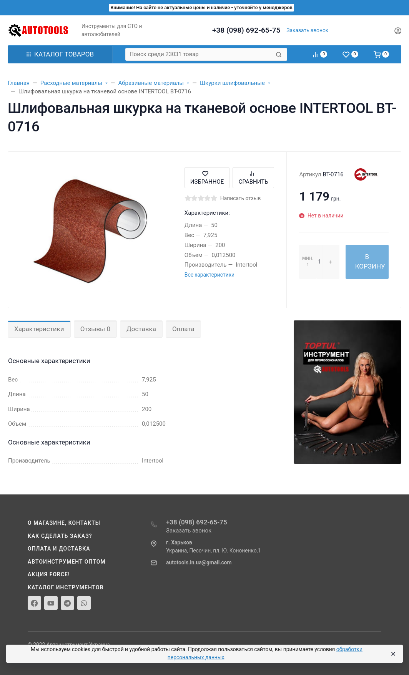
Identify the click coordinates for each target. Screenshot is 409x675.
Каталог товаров (60, 54)
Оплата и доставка (59, 549)
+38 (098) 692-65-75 (246, 30)
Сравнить (253, 178)
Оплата (183, 329)
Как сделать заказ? (60, 536)
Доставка (141, 329)
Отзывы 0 (95, 329)
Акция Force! (49, 574)
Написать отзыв (240, 198)
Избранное (207, 178)
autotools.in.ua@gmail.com (198, 562)
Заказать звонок (307, 30)
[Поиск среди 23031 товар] (199, 54)
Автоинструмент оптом (67, 562)
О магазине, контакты (64, 523)
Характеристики (39, 329)
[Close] (393, 654)
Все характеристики (209, 275)
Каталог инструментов (66, 587)
